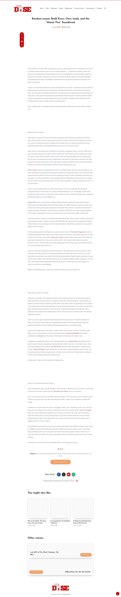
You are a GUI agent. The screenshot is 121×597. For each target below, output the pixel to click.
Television (54, 8)
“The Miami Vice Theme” (61, 391)
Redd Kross (85, 453)
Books (61, 8)
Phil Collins (78, 453)
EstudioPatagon (66, 594)
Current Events (79, 8)
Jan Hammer (63, 453)
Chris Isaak (40, 453)
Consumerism (90, 8)
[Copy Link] (60, 481)
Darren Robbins (48, 453)
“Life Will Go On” (56, 347)
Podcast (99, 8)
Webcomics (68, 8)
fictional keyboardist (72, 333)
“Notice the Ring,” (39, 349)
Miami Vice (71, 453)
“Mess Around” (32, 170)
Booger (40, 336)
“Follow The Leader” (57, 237)
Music (42, 8)
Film (47, 8)
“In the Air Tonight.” (85, 410)
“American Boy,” (73, 341)
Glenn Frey (56, 453)
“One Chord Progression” (78, 232)
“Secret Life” (32, 202)
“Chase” (32, 429)
